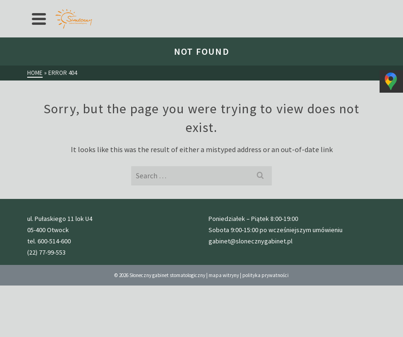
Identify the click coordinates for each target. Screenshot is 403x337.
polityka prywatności (265, 275)
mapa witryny (224, 275)
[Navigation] (39, 18)
